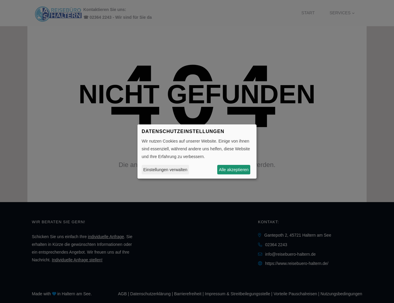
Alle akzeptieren (234, 169)
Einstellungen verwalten (165, 169)
